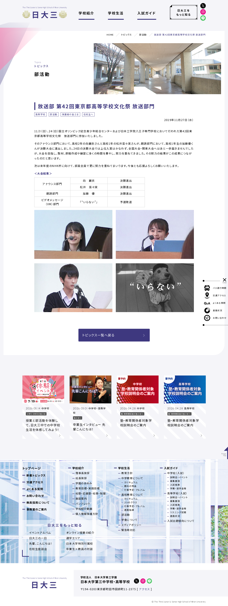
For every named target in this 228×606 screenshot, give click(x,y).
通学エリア (73, 538)
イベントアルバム (40, 533)
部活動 (143, 34)
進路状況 (175, 516)
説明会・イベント (179, 477)
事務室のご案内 (36, 509)
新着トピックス (36, 475)
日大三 (45, 14)
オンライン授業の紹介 (80, 533)
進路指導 (129, 509)
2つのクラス (130, 502)
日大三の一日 (38, 538)
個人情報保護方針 (87, 514)
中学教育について (132, 478)
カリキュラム (131, 482)
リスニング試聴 (178, 512)
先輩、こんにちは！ (40, 543)
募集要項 (175, 481)
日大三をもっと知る (183, 12)
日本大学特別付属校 (79, 543)
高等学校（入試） (177, 493)
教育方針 (127, 473)
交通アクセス (34, 482)
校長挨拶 (81, 478)
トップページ (31, 468)
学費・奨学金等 (178, 488)
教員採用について (38, 502)
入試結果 (175, 484)
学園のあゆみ (84, 483)
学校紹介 (86, 13)
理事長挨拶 (83, 473)
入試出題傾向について (181, 521)
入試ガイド (146, 13)
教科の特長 (130, 486)
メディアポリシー (131, 525)
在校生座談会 (38, 549)
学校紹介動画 (84, 508)
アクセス (144, 589)
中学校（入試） (176, 473)
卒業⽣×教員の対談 (79, 549)
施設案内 (81, 498)
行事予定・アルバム (134, 489)
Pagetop (224, 455)
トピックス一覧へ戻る (114, 335)
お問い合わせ (35, 496)
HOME (110, 34)
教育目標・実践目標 (88, 488)
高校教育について (132, 494)
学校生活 (116, 13)
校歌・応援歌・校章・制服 (91, 493)
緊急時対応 (128, 530)
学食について (129, 520)
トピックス (126, 34)
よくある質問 (34, 489)
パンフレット (83, 503)
